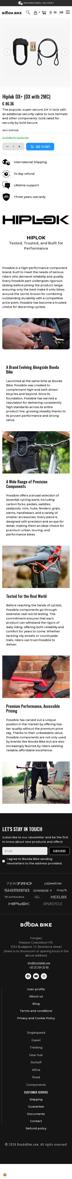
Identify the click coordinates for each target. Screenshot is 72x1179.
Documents (36, 1114)
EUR (61, 12)
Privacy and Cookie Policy (36, 1018)
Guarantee (36, 1106)
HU (53, 12)
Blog (36, 1003)
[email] (24, 851)
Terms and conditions (36, 1011)
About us (36, 996)
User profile (36, 989)
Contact (36, 1121)
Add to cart (40, 146)
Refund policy (36, 1128)
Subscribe (59, 851)
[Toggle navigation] (68, 12)
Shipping (36, 1099)
